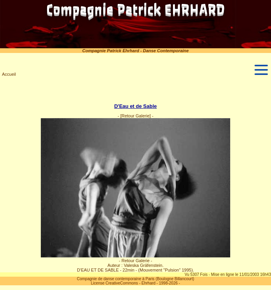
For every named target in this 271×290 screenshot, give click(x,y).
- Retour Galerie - (135, 260)
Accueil (9, 74)
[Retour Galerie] (135, 115)
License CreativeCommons (114, 283)
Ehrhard (149, 283)
